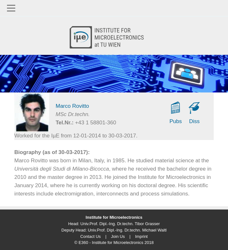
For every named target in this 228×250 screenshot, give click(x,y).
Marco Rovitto (72, 106)
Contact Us (90, 236)
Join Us (118, 236)
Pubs (175, 121)
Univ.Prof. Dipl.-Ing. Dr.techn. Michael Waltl (127, 230)
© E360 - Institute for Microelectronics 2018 (114, 242)
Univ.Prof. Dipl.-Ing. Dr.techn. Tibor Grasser (120, 223)
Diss (194, 121)
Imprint (141, 236)
